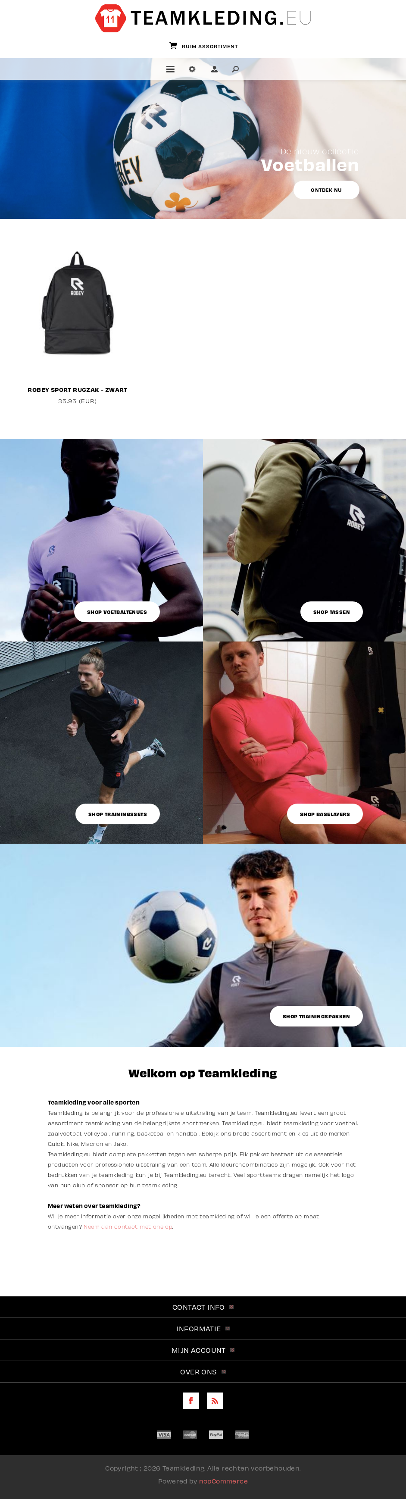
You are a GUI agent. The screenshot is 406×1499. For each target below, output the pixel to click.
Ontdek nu (326, 190)
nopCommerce (223, 1481)
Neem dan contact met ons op (128, 1227)
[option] (78, 318)
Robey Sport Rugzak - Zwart (77, 389)
